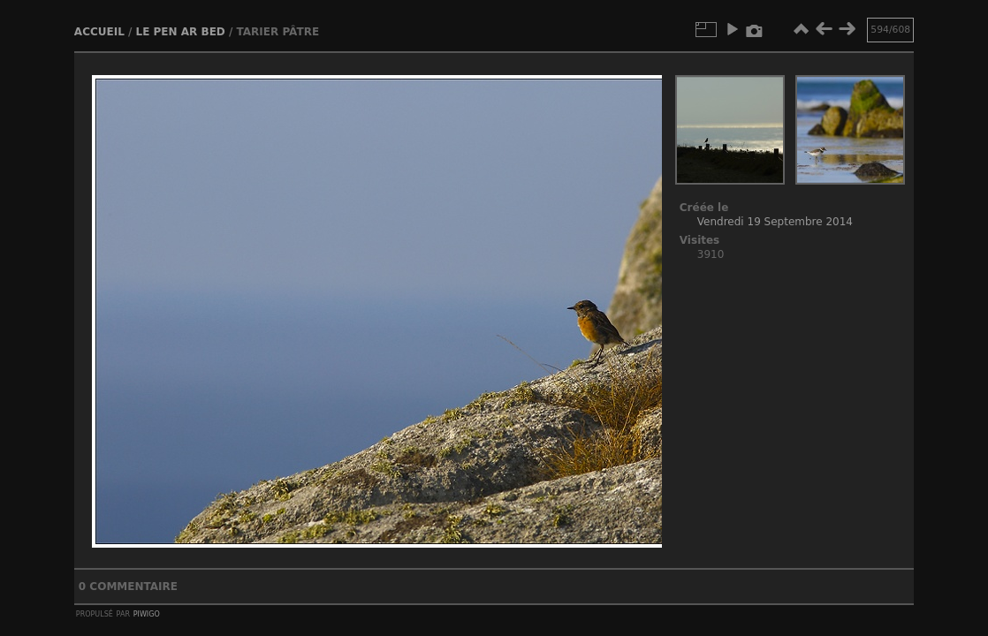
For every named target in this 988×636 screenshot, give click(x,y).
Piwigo (146, 613)
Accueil (99, 32)
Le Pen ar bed (180, 32)
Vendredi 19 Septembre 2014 (775, 222)
